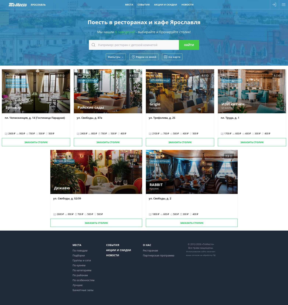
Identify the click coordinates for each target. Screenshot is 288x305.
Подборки (79, 255)
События (112, 245)
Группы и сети (82, 260)
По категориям (82, 270)
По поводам (80, 250)
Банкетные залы (83, 290)
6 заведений (125, 32)
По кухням (79, 265)
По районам (80, 275)
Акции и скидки (118, 250)
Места (77, 245)
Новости (112, 255)
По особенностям (83, 280)
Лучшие (78, 285)
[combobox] (144, 45)
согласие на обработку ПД (203, 255)
